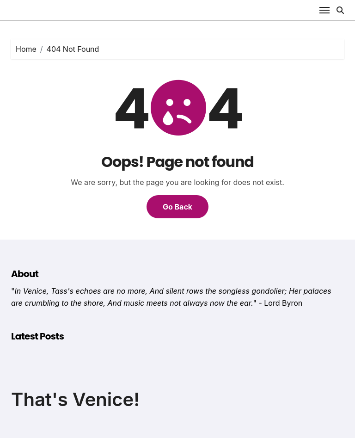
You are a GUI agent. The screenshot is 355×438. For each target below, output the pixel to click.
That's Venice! (75, 399)
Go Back (177, 206)
